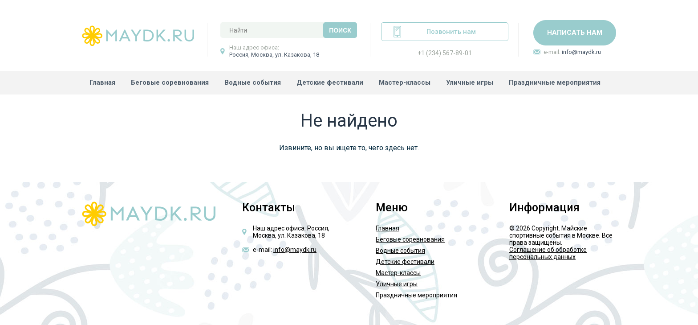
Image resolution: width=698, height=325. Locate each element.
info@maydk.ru (581, 52)
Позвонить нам (451, 32)
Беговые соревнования (170, 82)
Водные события (252, 82)
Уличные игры (469, 82)
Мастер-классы (404, 82)
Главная (102, 82)
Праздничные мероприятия (555, 82)
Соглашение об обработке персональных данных (548, 253)
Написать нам (574, 33)
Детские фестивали (329, 82)
